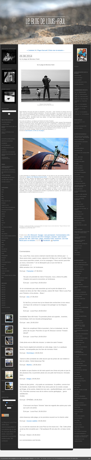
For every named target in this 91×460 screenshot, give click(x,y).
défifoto (3, 213)
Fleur (3, 220)
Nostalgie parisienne (79, 84)
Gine (76, 104)
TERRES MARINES (6, 175)
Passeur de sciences (79, 402)
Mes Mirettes (77, 383)
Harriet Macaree (78, 309)
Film (2, 218)
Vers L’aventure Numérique (80, 431)
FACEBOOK (4, 143)
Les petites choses (78, 363)
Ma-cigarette (77, 374)
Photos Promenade (78, 409)
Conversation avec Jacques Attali (81, 152)
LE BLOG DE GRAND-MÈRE (81, 338)
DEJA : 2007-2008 (78, 157)
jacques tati (23, 238)
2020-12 (3, 300)
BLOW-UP (76, 146)
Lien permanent (49, 235)
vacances (58, 238)
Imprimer (55, 240)
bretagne (47, 237)
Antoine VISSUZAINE (79, 139)
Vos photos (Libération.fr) (80, 433)
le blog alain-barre (78, 188)
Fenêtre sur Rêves (78, 165)
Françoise (77, 100)
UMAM (75, 250)
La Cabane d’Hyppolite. (7, 335)
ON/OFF (76, 400)
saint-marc (34, 238)
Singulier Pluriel (77, 248)
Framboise (77, 108)
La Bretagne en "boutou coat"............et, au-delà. (79, 325)
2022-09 (3, 287)
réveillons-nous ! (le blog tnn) (80, 243)
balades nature (77, 273)
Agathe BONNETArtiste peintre (81, 264)
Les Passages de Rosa (79, 361)
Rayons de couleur (78, 411)
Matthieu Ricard (77, 216)
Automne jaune (77, 75)
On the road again (78, 229)
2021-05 (3, 296)
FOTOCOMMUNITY (6, 145)
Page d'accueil (42, 50)
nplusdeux (76, 394)
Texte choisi (4, 268)
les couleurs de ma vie (79, 206)
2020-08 (3, 303)
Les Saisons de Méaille (7, 227)
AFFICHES (4, 357)
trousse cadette (32, 421)
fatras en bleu (77, 305)
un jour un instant (5, 270)
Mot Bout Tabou (77, 222)
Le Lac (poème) (77, 79)
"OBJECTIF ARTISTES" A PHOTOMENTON (7, 167)
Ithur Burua (76, 314)
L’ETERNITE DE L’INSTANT (80, 369)
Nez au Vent (77, 391)
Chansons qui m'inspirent (7, 209)
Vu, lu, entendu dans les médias (9, 275)
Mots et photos (5, 238)
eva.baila (76, 163)
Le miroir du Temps (78, 349)
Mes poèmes (4, 233)
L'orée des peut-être (78, 322)
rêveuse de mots (78, 245)
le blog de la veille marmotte (80, 194)
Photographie (4, 255)
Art (2, 194)
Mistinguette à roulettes (79, 220)
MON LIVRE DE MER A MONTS (9, 235)
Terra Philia (76, 420)
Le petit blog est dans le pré (80, 354)
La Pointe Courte (5, 324)
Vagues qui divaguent (79, 426)
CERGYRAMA (77, 282)
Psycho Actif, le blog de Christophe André (79, 241)
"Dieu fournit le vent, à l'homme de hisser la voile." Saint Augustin (81, 137)
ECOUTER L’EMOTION (79, 298)
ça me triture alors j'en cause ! (81, 277)
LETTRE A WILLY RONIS (7, 179)
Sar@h (75, 413)
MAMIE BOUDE (77, 376)
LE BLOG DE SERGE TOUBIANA (79, 199)
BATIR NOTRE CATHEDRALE (8, 169)
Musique (3, 240)
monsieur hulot (49, 238)
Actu (3, 192)
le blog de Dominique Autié (80, 126)
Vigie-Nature (77, 252)
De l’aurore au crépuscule (80, 292)
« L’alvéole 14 (31, 50)
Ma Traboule (77, 372)
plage (41, 238)
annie (76, 96)
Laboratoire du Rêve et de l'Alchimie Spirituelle (80, 186)
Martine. (29, 365)
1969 (3, 189)
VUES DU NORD (78, 441)
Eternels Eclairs (77, 303)
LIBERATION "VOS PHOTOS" (8, 152)
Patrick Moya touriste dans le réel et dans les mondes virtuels (81, 232)
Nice (3, 246)
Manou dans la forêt (78, 214)
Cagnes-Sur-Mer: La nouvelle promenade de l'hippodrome (8, 369)
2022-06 (3, 294)
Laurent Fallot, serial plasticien (81, 333)
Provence (4, 264)
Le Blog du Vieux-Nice (79, 342)
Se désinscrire (9, 405)
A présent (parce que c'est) (80, 262)
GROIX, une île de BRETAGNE (81, 307)
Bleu (3, 196)
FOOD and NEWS (78, 168)
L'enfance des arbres (79, 176)
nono (75, 227)
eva (75, 92)
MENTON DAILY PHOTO (80, 380)
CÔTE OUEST (77, 289)
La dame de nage (78, 328)
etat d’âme (76, 300)
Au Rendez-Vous (78, 271)
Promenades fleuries (6, 262)
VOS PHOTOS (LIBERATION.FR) (6, 158)
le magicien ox (77, 202)
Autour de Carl (77, 143)
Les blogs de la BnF (78, 204)
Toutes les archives (6, 307)
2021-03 (3, 298)
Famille (3, 216)
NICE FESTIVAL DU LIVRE (80, 225)
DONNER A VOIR (78, 159)
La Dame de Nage (78, 181)
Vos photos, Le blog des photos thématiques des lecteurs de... (81, 436)
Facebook (45, 240)
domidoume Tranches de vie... (81, 294)
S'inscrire (9, 402)
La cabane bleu (77, 178)
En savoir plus (74, 458)
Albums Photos (6, 313)
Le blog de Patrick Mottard (80, 196)
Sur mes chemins (78, 418)
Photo (3, 253)
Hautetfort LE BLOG (78, 311)
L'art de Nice (77, 174)
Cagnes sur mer (5, 205)
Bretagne (4, 203)
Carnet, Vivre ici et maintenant (8, 207)
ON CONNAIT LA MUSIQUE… (81, 398)
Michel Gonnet (77, 385)
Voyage (3, 273)
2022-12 (3, 285)
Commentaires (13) (62, 235)
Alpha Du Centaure (78, 266)
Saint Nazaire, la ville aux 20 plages (34, 130)
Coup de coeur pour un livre (80, 82)
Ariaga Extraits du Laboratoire (81, 141)
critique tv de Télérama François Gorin (36, 177)
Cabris (3, 391)
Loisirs (3, 231)
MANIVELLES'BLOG (79, 378)
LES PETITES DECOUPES (80, 365)
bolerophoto (77, 275)
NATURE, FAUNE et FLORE (80, 389)
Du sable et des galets (79, 161)
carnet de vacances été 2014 (34, 237)
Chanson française (78, 284)
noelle (76, 94)
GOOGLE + (4, 149)
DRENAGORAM (78, 296)
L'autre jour (76, 318)
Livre (3, 229)
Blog (3, 198)
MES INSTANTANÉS (79, 218)
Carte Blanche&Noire (6, 122)
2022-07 (3, 292)
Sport (3, 266)
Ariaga (29, 379)
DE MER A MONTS (6, 181)
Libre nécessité (77, 367)
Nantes (3, 244)
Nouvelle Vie (4, 249)
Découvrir (4, 211)
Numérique (4, 251)
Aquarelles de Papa (6, 380)
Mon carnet (76, 387)
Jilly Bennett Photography (80, 172)
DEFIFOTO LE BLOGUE (7, 141)
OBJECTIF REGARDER (79, 396)
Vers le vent (77, 429)
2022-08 (3, 289)
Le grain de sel (77, 344)
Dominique (30, 353)
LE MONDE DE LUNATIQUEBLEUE (78, 352)
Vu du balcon (77, 254)
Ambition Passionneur (79, 269)
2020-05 (3, 305)
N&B (3, 242)
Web (3, 277)
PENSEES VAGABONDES (80, 405)
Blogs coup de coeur (6, 200)
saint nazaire (62, 237)
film (29, 238)
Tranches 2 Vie (77, 422)
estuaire (54, 237)
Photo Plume (77, 407)
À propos (76, 66)
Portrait (3, 260)
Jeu (2, 224)
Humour (3, 222)
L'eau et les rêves (78, 77)
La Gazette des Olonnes (79, 183)
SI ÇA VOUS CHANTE (79, 416)
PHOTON (76, 234)
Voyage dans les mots (79, 439)
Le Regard (76, 356)
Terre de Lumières (78, 128)
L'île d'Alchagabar (78, 320)
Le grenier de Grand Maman (80, 346)
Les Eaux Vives (77, 359)
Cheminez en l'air (78, 150)
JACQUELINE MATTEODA (80, 316)
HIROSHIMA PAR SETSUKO (8, 177)
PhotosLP (4, 129)
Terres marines (5, 346)
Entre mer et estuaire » (56, 50)
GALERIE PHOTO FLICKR (8, 147)
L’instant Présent (5, 124)
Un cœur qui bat (78, 424)
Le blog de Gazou (78, 336)
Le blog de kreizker (78, 340)
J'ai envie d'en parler (79, 170)
